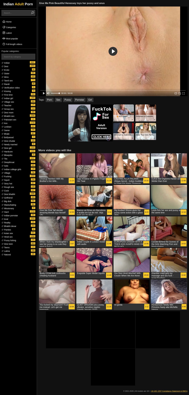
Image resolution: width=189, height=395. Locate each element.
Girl (90, 100)
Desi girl (6, 148)
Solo (4, 166)
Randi (5, 84)
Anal (4, 219)
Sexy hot (6, 183)
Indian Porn (18, 4)
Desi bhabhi (8, 194)
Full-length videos (12, 44)
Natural (6, 254)
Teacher (6, 105)
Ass (4, 123)
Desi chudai (8, 141)
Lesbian (6, 127)
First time (7, 95)
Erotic (5, 70)
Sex (58, 100)
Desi (4, 66)
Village (5, 173)
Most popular (10, 38)
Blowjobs (6, 155)
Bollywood (7, 137)
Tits (4, 159)
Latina (5, 251)
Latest (7, 32)
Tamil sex (7, 80)
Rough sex (7, 187)
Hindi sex (7, 237)
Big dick (6, 201)
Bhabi (5, 134)
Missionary (7, 208)
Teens (5, 247)
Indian (5, 63)
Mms (5, 77)
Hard (5, 212)
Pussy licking (8, 240)
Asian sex (7, 233)
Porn (49, 100)
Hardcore (7, 151)
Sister (5, 73)
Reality (5, 222)
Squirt (5, 180)
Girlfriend (7, 198)
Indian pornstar (9, 215)
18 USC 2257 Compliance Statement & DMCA (169, 391)
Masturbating (8, 205)
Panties (6, 230)
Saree (5, 130)
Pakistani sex (8, 119)
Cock (5, 191)
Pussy (68, 100)
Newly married (9, 144)
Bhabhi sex (7, 116)
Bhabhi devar (8, 226)
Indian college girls (11, 169)
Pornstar (79, 100)
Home (7, 21)
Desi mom (7, 112)
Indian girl (7, 98)
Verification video (10, 88)
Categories (9, 27)
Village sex (7, 102)
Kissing (6, 91)
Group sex (7, 109)
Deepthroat (7, 162)
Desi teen (7, 244)
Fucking (6, 176)
